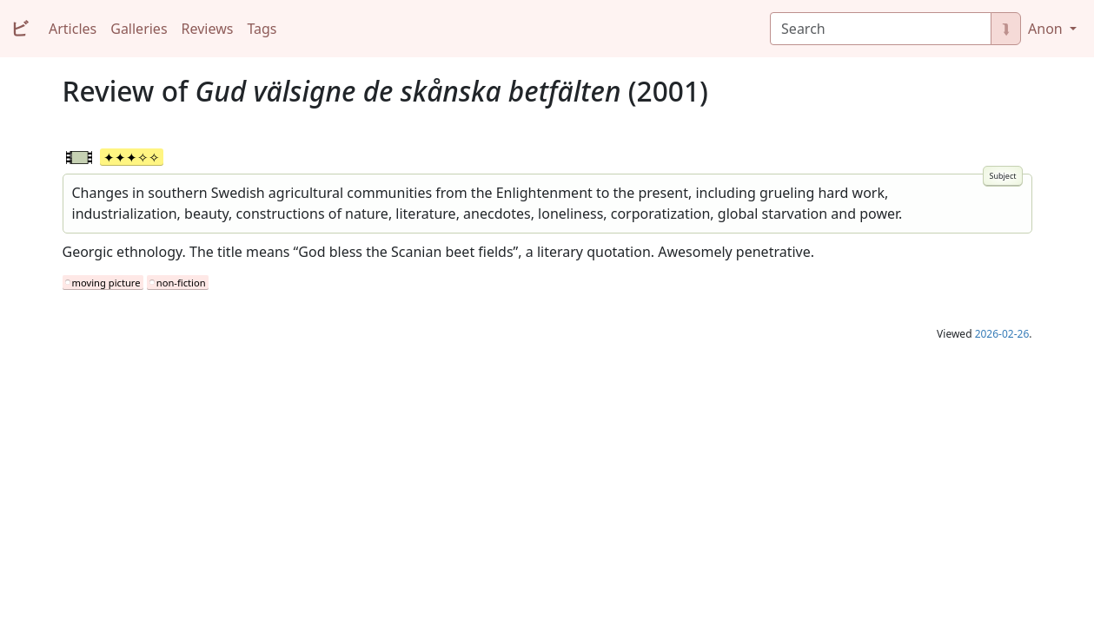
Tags (261, 28)
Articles (72, 28)
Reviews (208, 28)
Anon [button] (1047, 28)
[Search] (880, 28)
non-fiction (181, 282)
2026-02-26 (1002, 333)
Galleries (138, 28)
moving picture (106, 282)
